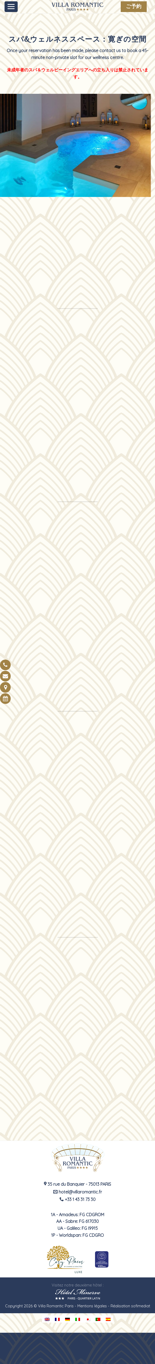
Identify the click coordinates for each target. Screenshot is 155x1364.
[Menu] (11, 6)
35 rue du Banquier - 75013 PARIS (77, 1184)
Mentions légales (92, 1306)
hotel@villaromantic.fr (77, 1192)
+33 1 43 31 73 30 (77, 1199)
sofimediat (140, 1306)
